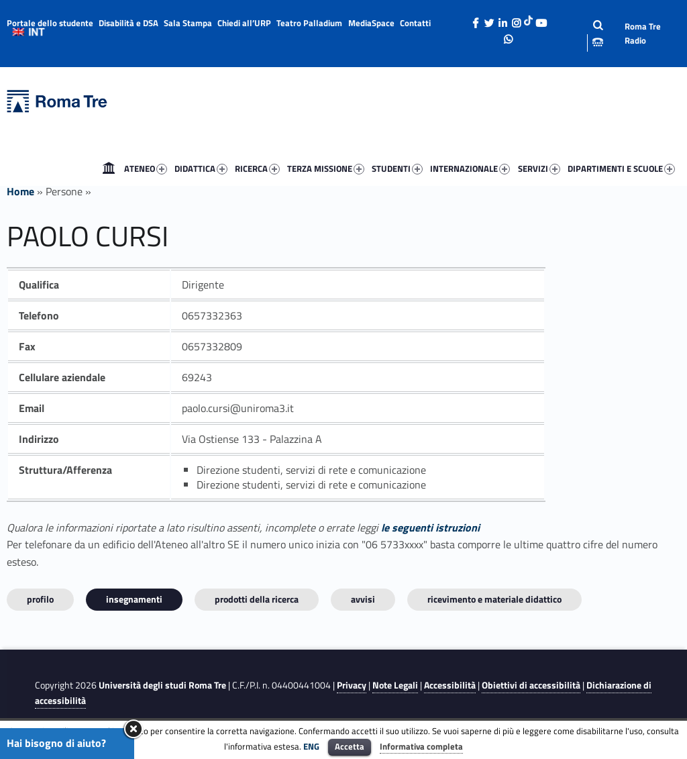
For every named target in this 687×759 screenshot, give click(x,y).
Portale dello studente (50, 23)
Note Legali (395, 685)
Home (108, 168)
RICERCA (257, 168)
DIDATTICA (200, 168)
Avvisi (363, 599)
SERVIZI (539, 168)
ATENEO (145, 168)
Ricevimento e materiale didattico (494, 599)
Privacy (351, 685)
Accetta (349, 746)
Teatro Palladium (309, 23)
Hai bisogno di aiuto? (56, 743)
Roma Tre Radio (643, 33)
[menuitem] (108, 168)
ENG (311, 746)
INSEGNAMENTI (134, 599)
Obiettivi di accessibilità (531, 685)
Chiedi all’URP (244, 23)
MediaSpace (371, 23)
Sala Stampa (188, 23)
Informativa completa (421, 746)
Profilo (40, 599)
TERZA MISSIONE (325, 168)
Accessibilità (450, 685)
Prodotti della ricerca (257, 599)
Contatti (415, 23)
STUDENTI (397, 168)
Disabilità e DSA (128, 23)
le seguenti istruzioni (430, 527)
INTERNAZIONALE (470, 168)
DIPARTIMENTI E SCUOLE (621, 168)
